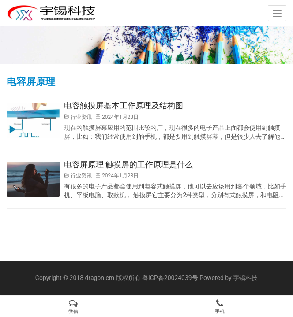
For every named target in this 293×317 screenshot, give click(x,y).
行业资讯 (81, 117)
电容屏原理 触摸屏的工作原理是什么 (128, 164)
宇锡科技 (245, 277)
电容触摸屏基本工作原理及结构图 (123, 105)
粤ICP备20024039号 (170, 277)
